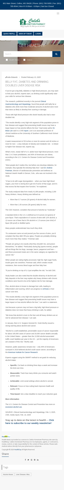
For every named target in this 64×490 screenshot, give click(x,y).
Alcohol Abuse (8, 474)
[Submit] (56, 54)
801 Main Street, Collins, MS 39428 (17, 3)
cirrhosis (45, 289)
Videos (27, 60)
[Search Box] (28, 54)
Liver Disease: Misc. (23, 474)
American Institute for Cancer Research (23, 352)
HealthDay (17, 450)
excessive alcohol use (13, 407)
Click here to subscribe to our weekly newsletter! (29, 422)
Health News (12, 60)
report (26, 131)
